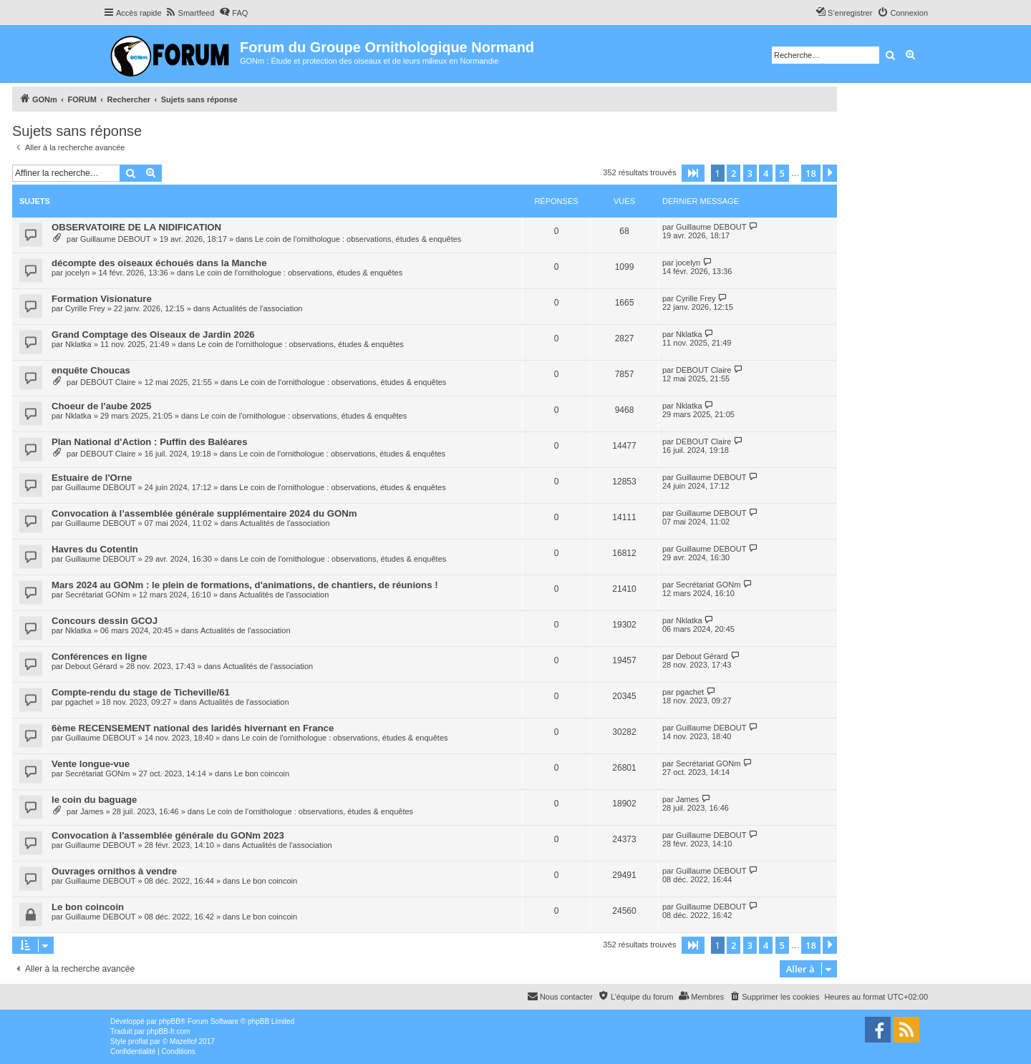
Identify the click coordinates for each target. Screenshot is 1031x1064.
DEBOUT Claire (107, 382)
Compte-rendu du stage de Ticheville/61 (141, 692)
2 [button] (733, 173)
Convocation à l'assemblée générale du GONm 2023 (168, 835)
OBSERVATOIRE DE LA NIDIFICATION (136, 227)
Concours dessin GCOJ (105, 620)
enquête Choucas (91, 370)
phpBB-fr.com (168, 1031)
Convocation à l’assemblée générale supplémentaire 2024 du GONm (204, 513)
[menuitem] (190, 12)
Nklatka (78, 344)
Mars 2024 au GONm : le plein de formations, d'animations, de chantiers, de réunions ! (245, 585)
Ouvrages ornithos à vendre (114, 871)
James (91, 811)
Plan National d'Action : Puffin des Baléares (150, 441)
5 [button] (782, 173)
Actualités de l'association (258, 308)
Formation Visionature (102, 298)
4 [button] (765, 173)
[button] (693, 173)
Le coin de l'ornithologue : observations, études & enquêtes (358, 239)
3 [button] (749, 173)
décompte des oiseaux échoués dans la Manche (159, 263)
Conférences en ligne (99, 656)
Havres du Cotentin (95, 549)
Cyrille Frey (85, 308)
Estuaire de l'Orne (92, 477)
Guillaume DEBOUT (115, 239)
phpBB (169, 1021)
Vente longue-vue (91, 763)
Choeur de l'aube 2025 (101, 406)
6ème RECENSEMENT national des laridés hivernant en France (193, 728)
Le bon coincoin (261, 773)
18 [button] (810, 173)
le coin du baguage (94, 799)
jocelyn (77, 272)
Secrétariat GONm (97, 594)
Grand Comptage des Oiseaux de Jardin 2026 (153, 334)
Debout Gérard (91, 666)
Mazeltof (183, 1041)
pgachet (79, 702)
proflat (138, 1041)
